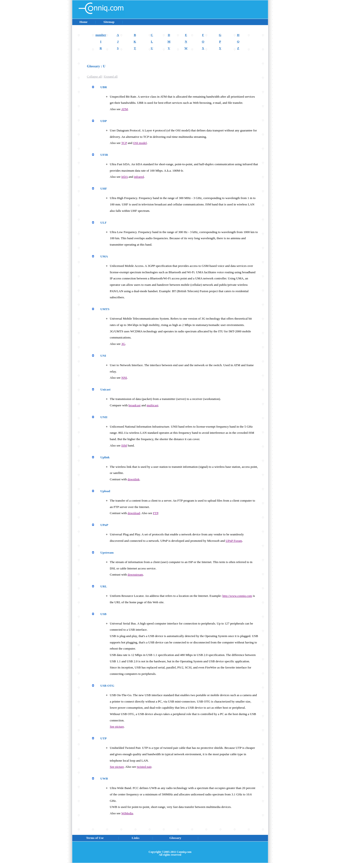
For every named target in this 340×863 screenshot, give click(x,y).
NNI (124, 377)
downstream (135, 574)
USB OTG (107, 685)
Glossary (175, 838)
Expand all (111, 76)
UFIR (104, 154)
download (134, 513)
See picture (117, 726)
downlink (134, 479)
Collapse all (94, 76)
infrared (139, 176)
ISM (124, 445)
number (100, 35)
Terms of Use (95, 838)
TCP (124, 143)
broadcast (134, 405)
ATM (124, 109)
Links (135, 838)
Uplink (105, 457)
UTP (103, 738)
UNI (103, 355)
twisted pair (144, 766)
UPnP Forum (234, 540)
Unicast (105, 389)
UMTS (105, 309)
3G (123, 344)
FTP (155, 513)
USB (103, 614)
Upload (105, 491)
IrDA (124, 176)
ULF (103, 222)
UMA (104, 256)
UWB (104, 778)
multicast (152, 405)
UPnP (104, 525)
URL (103, 586)
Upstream (107, 552)
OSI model (140, 143)
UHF (103, 188)
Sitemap (108, 22)
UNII (103, 417)
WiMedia (127, 813)
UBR (103, 87)
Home (83, 22)
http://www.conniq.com (237, 596)
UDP (103, 121)
